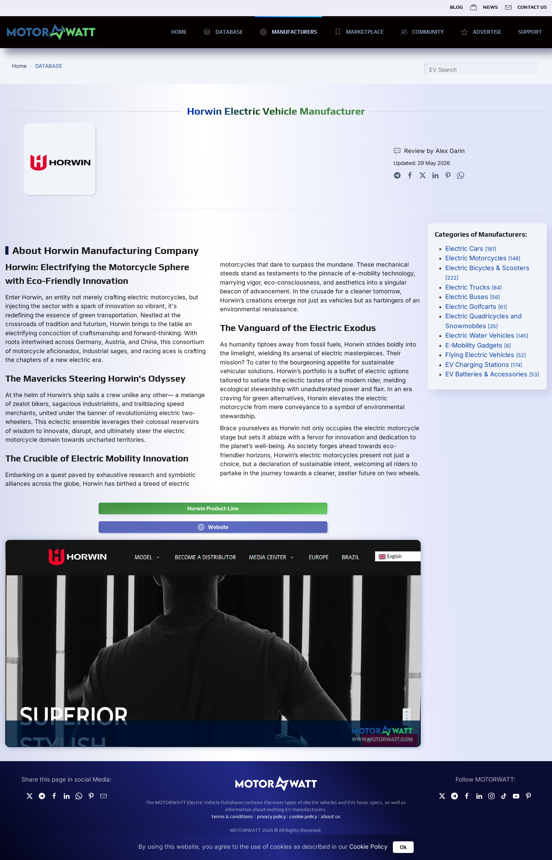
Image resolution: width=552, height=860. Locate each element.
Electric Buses (472, 296)
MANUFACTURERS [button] (288, 32)
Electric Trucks (473, 287)
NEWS (483, 7)
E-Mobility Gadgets (478, 345)
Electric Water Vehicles (486, 335)
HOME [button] (179, 32)
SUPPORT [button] (530, 32)
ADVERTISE (481, 32)
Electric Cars (470, 248)
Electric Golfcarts (476, 306)
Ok (403, 847)
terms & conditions (232, 816)
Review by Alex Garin (429, 151)
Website (212, 526)
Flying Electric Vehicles (485, 354)
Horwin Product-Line (212, 508)
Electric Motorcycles (482, 258)
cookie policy (303, 816)
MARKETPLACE (359, 32)
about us (330, 816)
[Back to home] (51, 32)
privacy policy (271, 816)
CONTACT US (526, 7)
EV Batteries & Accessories (492, 374)
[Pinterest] (528, 795)
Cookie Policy (368, 846)
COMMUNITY (422, 32)
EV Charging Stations (483, 364)
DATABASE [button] (223, 32)
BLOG (456, 7)
